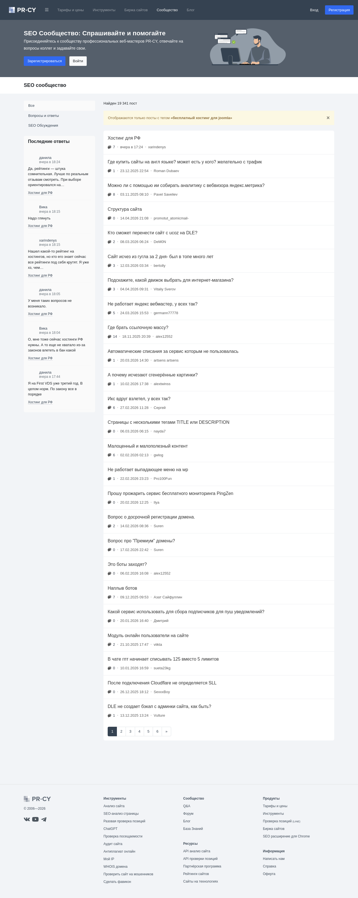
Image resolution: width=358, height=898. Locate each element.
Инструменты (104, 10)
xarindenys (48, 240)
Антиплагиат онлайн (119, 851)
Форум (188, 814)
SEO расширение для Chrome (286, 836)
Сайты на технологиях (200, 881)
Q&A (186, 806)
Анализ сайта (113, 806)
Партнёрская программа (202, 866)
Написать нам (274, 859)
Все (31, 105)
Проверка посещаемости (122, 836)
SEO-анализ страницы (121, 814)
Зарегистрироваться (44, 61)
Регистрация (339, 10)
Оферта (269, 874)
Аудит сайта (112, 844)
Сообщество (167, 10)
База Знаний (193, 829)
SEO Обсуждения (43, 125)
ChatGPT (110, 829)
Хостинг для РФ (40, 193)
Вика (43, 207)
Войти (78, 61)
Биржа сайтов (136, 10)
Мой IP (108, 859)
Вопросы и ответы (43, 116)
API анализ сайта (196, 851)
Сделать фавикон (117, 882)
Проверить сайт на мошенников (128, 874)
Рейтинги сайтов (196, 874)
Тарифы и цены (70, 10)
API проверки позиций (200, 859)
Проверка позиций (281, 821)
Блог (191, 10)
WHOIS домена (115, 867)
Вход (314, 10)
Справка (269, 866)
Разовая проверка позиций (124, 821)
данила (45, 158)
